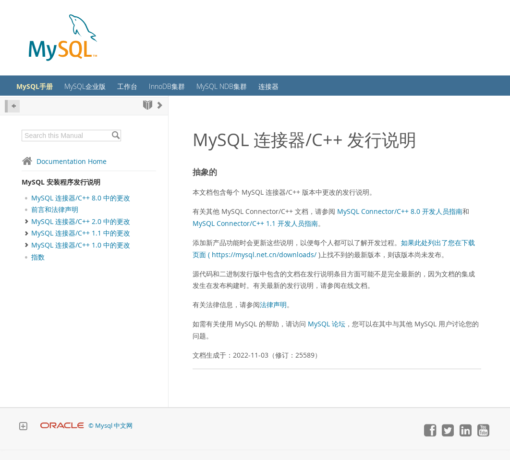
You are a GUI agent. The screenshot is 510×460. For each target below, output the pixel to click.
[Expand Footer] (23, 438)
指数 (38, 267)
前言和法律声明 (54, 220)
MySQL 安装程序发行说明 (61, 192)
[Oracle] (62, 436)
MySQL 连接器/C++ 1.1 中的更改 (80, 243)
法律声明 (273, 315)
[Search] (115, 146)
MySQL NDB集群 (255, 91)
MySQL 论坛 (326, 334)
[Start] (147, 116)
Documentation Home (64, 171)
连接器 (307, 91)
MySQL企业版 (105, 91)
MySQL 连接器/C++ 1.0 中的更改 (80, 255)
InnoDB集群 (195, 91)
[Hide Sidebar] (12, 117)
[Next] (160, 116)
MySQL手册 (50, 91)
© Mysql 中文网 (110, 436)
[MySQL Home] (63, 38)
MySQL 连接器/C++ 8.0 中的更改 (80, 208)
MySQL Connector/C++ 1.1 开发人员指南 (255, 233)
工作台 (152, 91)
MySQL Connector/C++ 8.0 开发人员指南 (399, 221)
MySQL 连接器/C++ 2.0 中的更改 (80, 231)
